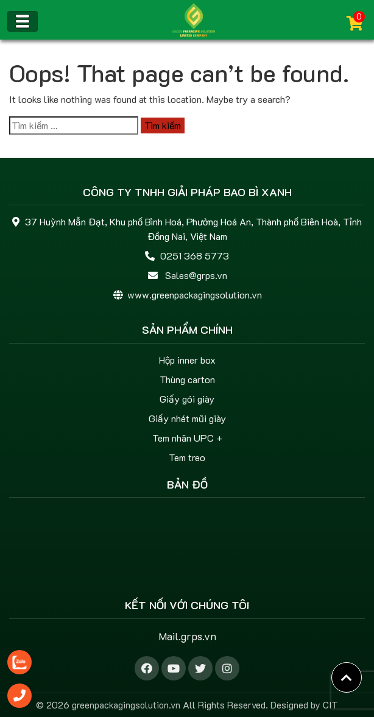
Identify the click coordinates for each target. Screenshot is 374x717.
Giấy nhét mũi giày (187, 418)
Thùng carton (187, 379)
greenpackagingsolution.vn (126, 705)
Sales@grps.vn (196, 275)
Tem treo (187, 457)
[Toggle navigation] (22, 21)
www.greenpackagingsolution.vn (194, 294)
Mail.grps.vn (187, 636)
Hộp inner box (187, 359)
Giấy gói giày (187, 398)
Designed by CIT (304, 705)
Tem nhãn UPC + (187, 437)
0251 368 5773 (194, 255)
